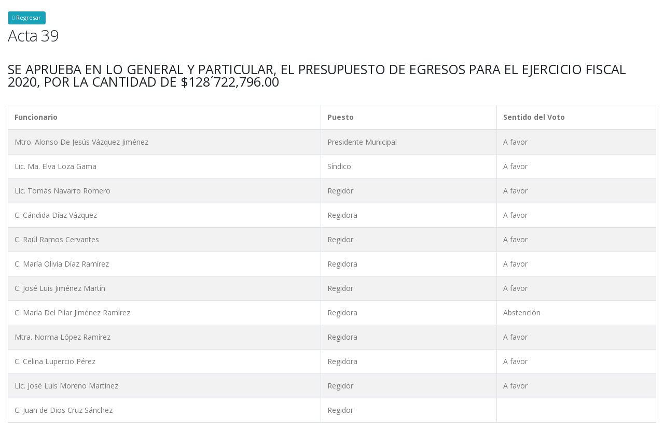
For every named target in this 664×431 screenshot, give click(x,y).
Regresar (26, 17)
